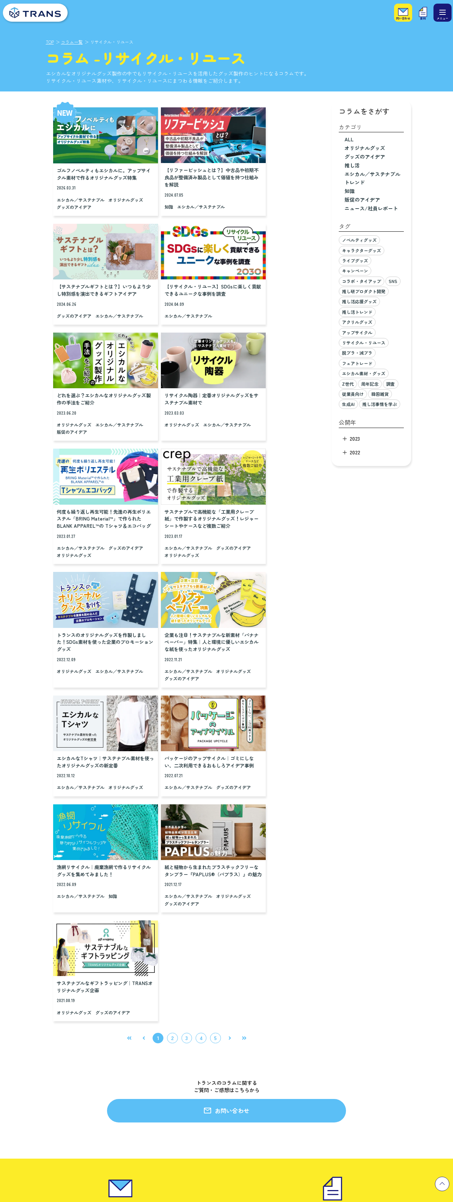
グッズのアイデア (113, 206)
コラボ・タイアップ (361, 281)
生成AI (348, 404)
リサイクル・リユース (363, 342)
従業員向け (353, 394)
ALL (349, 139)
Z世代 (348, 384)
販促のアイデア (161, 319)
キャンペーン (355, 271)
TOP (50, 42)
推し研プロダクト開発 (363, 291)
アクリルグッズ (357, 322)
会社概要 (249, 1042)
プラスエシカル (27, 1093)
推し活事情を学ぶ (379, 404)
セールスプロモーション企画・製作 (48, 1055)
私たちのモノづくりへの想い (160, 1056)
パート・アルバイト (368, 1068)
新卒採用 (356, 1042)
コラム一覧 (72, 42)
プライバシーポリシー (263, 1080)
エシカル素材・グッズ (363, 373)
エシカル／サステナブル (80, 198)
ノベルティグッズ (359, 240)
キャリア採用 (361, 1055)
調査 (390, 384)
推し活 (352, 165)
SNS (393, 281)
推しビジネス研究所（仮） (39, 1080)
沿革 (244, 1068)
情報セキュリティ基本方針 (268, 1093)
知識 (150, 198)
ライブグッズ (355, 260)
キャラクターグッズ (361, 250)
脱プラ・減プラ (357, 353)
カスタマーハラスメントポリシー (275, 1106)
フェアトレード (357, 363)
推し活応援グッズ (359, 301)
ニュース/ (371, 208)
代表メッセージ (256, 1055)
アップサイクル (357, 332)
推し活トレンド (357, 312)
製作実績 (131, 1027)
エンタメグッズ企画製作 (37, 1042)
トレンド (355, 182)
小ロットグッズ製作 (32, 1068)
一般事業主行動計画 (261, 1119)
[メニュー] (442, 13)
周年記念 (370, 384)
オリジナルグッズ (74, 206)
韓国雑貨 (380, 394)
